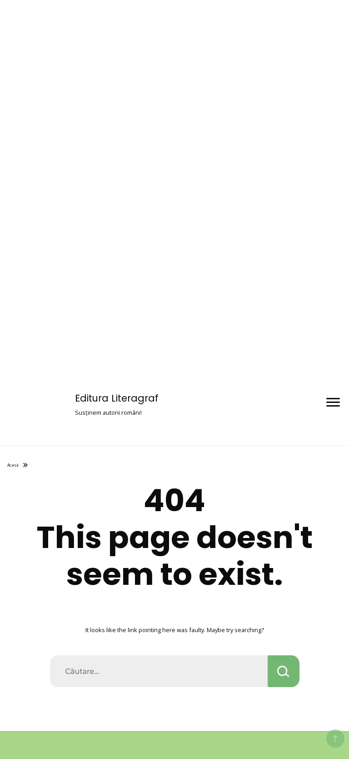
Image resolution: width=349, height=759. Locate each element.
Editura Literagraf (117, 398)
